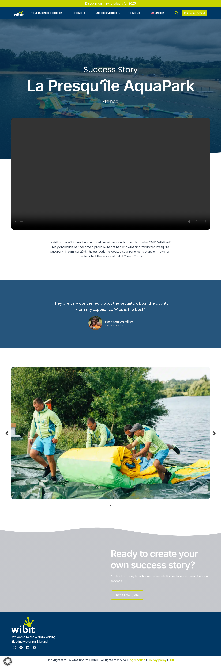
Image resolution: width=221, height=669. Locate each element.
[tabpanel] (110, 433)
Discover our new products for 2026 (110, 3)
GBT (171, 660)
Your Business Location (48, 13)
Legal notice (137, 660)
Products (81, 13)
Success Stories (108, 13)
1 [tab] (110, 505)
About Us (136, 13)
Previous (7, 433)
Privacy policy (156, 660)
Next (214, 433)
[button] (7, 661)
